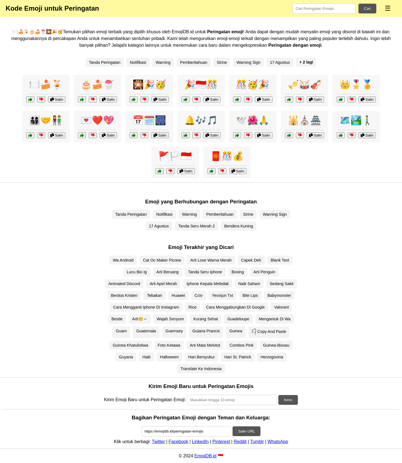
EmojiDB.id (205, 455)
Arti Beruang (167, 272)
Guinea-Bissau (276, 345)
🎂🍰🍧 (97, 84)
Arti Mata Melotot (205, 345)
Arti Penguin (264, 272)
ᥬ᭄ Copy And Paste (269, 331)
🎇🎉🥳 (149, 84)
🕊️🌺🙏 (252, 120)
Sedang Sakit (282, 283)
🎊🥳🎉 (252, 84)
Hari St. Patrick (237, 357)
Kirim (288, 400)
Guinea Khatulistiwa (130, 345)
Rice (192, 307)
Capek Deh (251, 260)
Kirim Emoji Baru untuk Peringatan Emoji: (145, 399)
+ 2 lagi (306, 62)
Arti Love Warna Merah (210, 260)
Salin (56, 99)
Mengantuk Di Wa (275, 319)
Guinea (235, 331)
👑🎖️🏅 (356, 84)
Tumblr (257, 441)
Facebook (178, 441)
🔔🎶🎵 (201, 120)
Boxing (238, 272)
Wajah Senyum (170, 319)
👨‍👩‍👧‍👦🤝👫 (46, 120)
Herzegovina (271, 357)
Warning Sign (248, 62)
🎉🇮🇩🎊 (201, 84)
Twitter (158, 441)
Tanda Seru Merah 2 (196, 226)
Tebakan (154, 295)
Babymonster (279, 295)
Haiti (146, 357)
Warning (163, 62)
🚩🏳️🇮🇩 (175, 156)
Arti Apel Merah (163, 283)
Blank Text (280, 260)
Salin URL (246, 431)
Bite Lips (250, 295)
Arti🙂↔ (139, 319)
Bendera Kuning (238, 226)
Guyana (126, 357)
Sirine (222, 62)
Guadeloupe (238, 319)
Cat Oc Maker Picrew (162, 260)
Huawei (178, 295)
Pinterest (221, 441)
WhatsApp (277, 441)
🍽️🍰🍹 (46, 84)
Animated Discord (124, 283)
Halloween (169, 357)
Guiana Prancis (206, 331)
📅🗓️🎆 (149, 120)
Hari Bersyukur (201, 357)
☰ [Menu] (388, 8)
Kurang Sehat (205, 319)
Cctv (199, 295)
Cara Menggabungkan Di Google (235, 307)
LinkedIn (200, 441)
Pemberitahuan (193, 62)
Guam (121, 331)
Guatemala (146, 331)
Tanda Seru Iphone (205, 272)
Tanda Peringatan (105, 62)
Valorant (281, 307)
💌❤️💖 (97, 120)
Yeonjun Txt (222, 295)
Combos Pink (241, 345)
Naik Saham (249, 283)
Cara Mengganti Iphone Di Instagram (146, 307)
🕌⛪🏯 (304, 120)
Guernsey (174, 331)
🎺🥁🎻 (304, 84)
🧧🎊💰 (227, 156)
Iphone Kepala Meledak (207, 283)
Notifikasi (138, 62)
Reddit (240, 441)
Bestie (117, 319)
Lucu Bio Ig (137, 272)
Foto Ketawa (169, 345)
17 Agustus (280, 62)
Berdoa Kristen (124, 295)
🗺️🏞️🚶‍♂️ (356, 120)
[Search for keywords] (324, 8)
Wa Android (123, 260)
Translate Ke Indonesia (200, 368)
